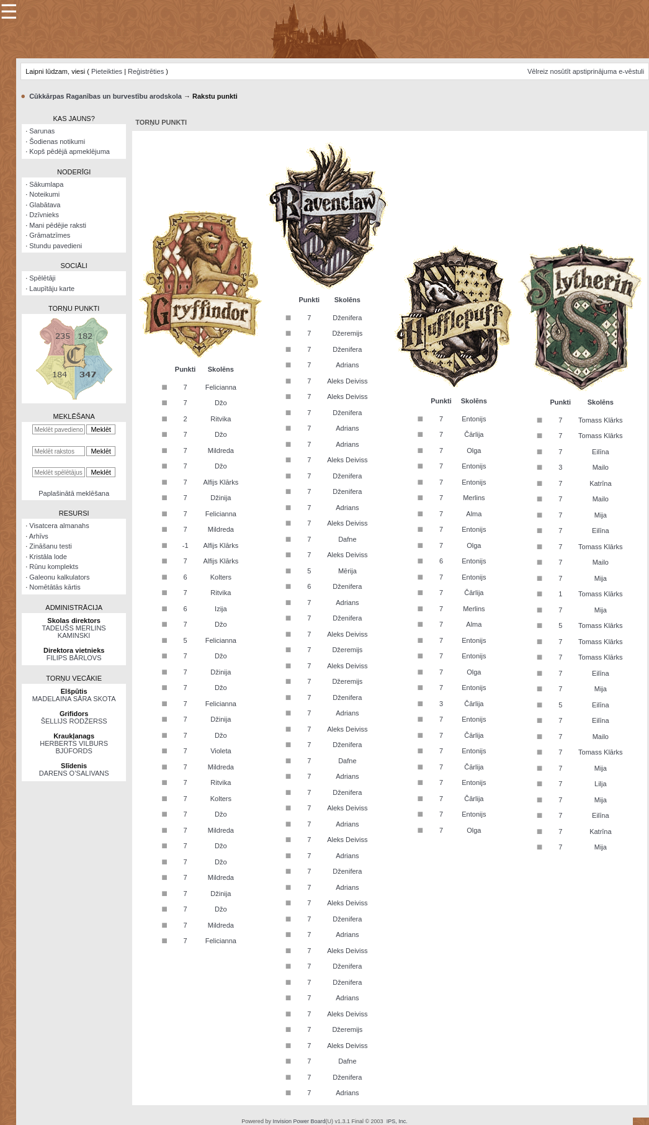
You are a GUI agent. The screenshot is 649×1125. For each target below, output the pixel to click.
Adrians (347, 365)
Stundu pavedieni (55, 245)
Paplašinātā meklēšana (73, 493)
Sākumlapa (46, 184)
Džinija (220, 497)
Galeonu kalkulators (59, 577)
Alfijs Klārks (220, 482)
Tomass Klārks (600, 420)
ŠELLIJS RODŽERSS (74, 721)
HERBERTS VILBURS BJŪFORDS (74, 747)
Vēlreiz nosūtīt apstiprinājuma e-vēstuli (585, 71)
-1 (185, 545)
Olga (474, 450)
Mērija (347, 571)
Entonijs (474, 419)
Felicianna (220, 387)
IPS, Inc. (397, 1121)
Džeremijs (347, 333)
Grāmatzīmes (49, 235)
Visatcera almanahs (59, 525)
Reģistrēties (146, 71)
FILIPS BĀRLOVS (74, 657)
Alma (473, 514)
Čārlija (473, 434)
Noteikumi (44, 194)
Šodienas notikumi (57, 141)
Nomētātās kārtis (55, 587)
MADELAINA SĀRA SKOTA (74, 698)
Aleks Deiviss (347, 381)
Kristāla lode (48, 556)
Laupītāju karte (51, 288)
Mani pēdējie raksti (57, 225)
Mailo (601, 467)
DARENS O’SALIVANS (74, 773)
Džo (221, 402)
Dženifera (347, 317)
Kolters (220, 577)
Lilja (600, 783)
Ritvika (220, 419)
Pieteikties (106, 71)
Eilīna (600, 451)
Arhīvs (38, 536)
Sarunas (42, 131)
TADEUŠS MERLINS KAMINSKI (74, 631)
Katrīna (600, 483)
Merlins (474, 497)
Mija (600, 515)
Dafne (347, 539)
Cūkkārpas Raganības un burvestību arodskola (105, 96)
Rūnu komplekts (53, 566)
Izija (221, 608)
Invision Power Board (298, 1121)
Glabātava (44, 204)
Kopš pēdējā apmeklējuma (69, 151)
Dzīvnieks (44, 214)
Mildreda (221, 450)
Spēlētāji (42, 278)
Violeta (220, 751)
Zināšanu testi (50, 546)
